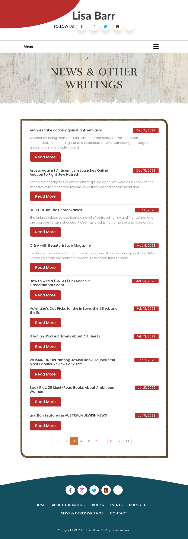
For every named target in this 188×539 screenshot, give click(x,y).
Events (116, 504)
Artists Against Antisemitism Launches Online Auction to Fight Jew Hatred (69, 172)
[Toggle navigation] (156, 47)
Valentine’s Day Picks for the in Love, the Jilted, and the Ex (74, 310)
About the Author (69, 504)
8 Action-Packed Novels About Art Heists (65, 336)
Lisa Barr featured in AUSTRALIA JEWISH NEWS (68, 415)
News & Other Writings (82, 513)
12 (119, 441)
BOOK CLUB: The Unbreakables (56, 210)
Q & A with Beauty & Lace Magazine (60, 245)
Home (40, 504)
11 (111, 441)
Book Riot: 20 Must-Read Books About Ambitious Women (72, 389)
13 (127, 441)
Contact (118, 513)
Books (98, 504)
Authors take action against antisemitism (66, 130)
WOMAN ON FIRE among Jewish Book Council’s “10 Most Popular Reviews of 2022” (72, 362)
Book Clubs (140, 504)
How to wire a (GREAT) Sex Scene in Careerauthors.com (60, 282)
